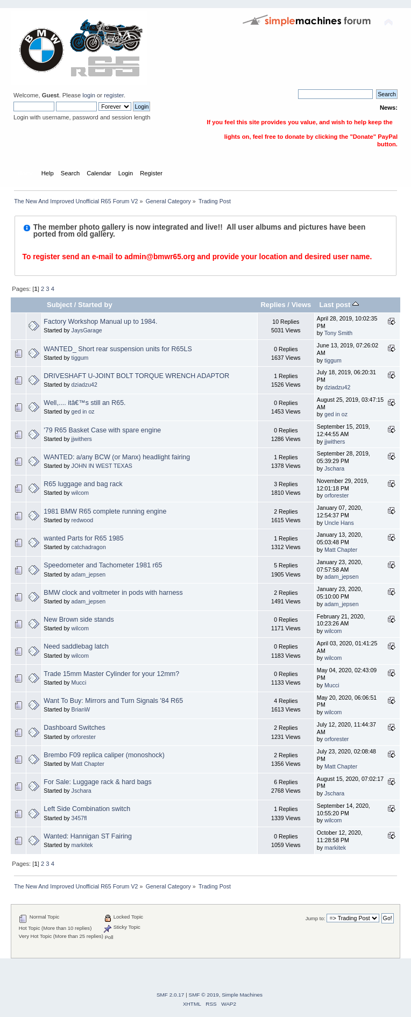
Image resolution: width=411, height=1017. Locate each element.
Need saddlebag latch (76, 646)
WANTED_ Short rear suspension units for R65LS (118, 349)
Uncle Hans (339, 523)
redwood (83, 520)
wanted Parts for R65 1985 (83, 538)
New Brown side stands (79, 619)
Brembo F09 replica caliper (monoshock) (104, 755)
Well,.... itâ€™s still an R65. (84, 403)
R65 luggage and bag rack (83, 484)
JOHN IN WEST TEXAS (102, 466)
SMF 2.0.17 (171, 995)
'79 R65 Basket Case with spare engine (102, 430)
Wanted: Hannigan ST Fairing (88, 836)
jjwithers (82, 439)
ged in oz (83, 411)
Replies (272, 305)
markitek (82, 845)
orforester (336, 495)
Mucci (79, 682)
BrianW (81, 709)
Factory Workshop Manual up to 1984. (100, 321)
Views (301, 305)
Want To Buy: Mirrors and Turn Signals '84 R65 (113, 701)
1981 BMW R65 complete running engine (105, 511)
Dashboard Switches (74, 727)
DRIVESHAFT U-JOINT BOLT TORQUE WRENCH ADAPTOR (136, 376)
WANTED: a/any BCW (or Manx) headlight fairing (117, 457)
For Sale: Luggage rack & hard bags (97, 782)
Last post (339, 305)
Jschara (334, 468)
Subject (59, 305)
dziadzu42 (84, 384)
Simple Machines (242, 995)
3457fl (79, 818)
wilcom (80, 492)
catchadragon (89, 547)
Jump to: (315, 918)
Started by (95, 305)
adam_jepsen (89, 574)
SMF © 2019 (204, 995)
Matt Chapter (340, 549)
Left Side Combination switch (87, 809)
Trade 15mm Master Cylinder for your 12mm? (111, 674)
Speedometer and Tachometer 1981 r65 (103, 565)
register (114, 95)
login (88, 95)
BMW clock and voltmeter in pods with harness (113, 592)
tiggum (80, 357)
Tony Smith (338, 333)
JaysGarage (87, 330)
